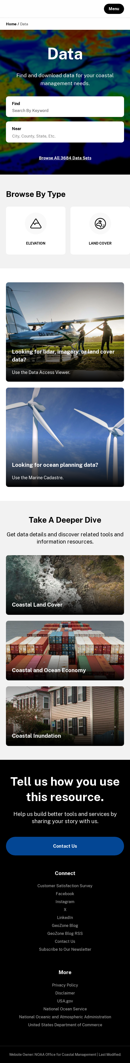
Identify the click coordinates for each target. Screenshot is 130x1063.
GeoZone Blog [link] (65, 925)
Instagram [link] (65, 901)
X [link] (65, 909)
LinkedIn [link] (65, 917)
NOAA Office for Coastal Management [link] (65, 1055)
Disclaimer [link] (65, 993)
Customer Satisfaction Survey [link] (65, 885)
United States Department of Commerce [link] (65, 1025)
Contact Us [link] (65, 846)
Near (16, 128)
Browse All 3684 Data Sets (65, 158)
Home (11, 24)
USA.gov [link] (65, 1001)
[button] (114, 9)
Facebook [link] (65, 893)
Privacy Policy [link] (65, 985)
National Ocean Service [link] (65, 1009)
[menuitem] (65, 886)
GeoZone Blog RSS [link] (65, 933)
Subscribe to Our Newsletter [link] (65, 949)
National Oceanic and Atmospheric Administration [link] (65, 1017)
